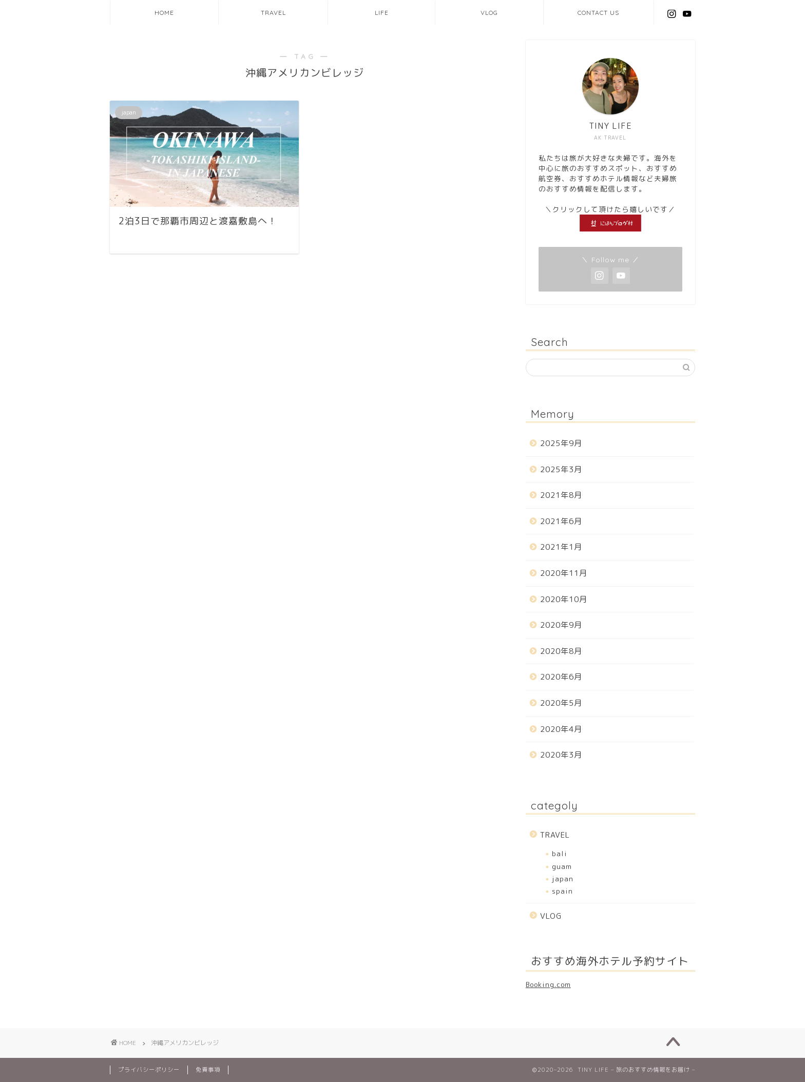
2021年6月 (561, 521)
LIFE (382, 12)
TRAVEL (273, 12)
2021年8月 (561, 495)
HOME (164, 12)
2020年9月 (561, 625)
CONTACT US (598, 12)
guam (562, 866)
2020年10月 (563, 599)
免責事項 (208, 1070)
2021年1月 (561, 547)
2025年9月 (561, 443)
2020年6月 (561, 676)
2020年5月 (561, 703)
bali (559, 853)
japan (562, 878)
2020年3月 (561, 754)
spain (562, 891)
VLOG (489, 12)
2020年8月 (561, 651)
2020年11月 (563, 573)
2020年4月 (561, 729)
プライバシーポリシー (149, 1070)
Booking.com (548, 984)
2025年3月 (561, 469)
